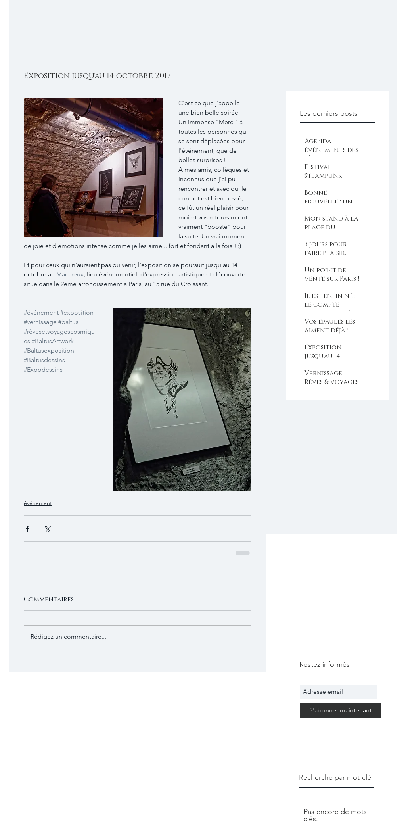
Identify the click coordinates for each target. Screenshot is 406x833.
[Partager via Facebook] (27, 528)
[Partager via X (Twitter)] (47, 528)
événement (38, 503)
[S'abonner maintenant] (340, 710)
